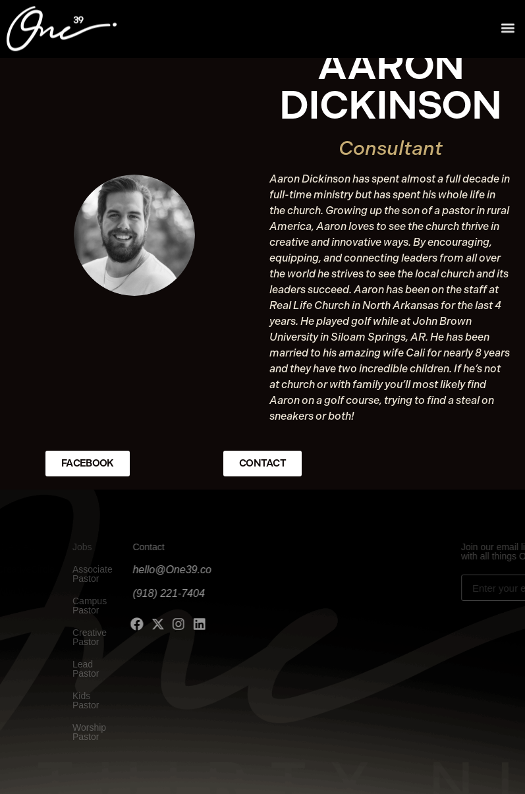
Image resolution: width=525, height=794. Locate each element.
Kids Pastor (74, 700)
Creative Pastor (78, 637)
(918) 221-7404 (142, 593)
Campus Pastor (78, 605)
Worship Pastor (78, 732)
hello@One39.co (145, 569)
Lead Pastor (74, 669)
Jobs (71, 547)
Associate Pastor (81, 574)
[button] (507, 26)
